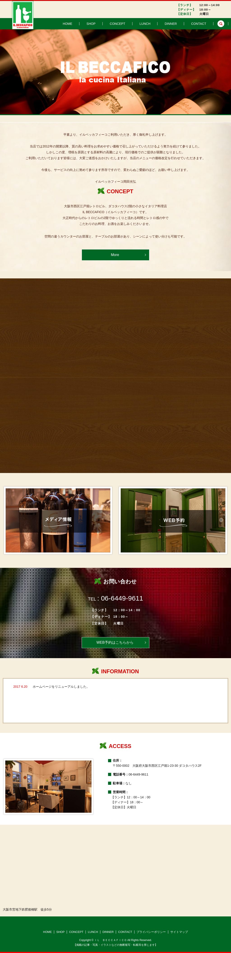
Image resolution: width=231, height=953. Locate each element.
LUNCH (158, 23)
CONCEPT (135, 23)
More (115, 255)
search (220, 23)
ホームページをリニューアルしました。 (61, 686)
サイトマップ (179, 932)
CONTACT (201, 23)
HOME (96, 23)
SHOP (113, 23)
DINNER (178, 23)
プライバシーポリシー (151, 932)
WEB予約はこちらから (114, 642)
